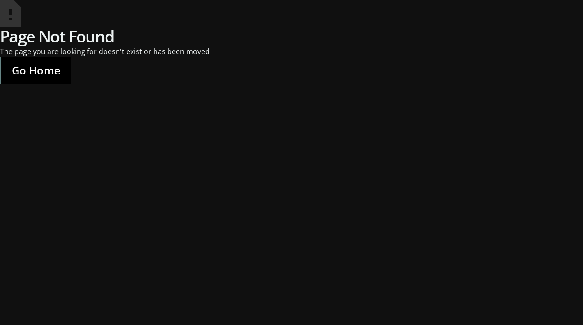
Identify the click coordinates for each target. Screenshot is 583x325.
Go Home (36, 70)
